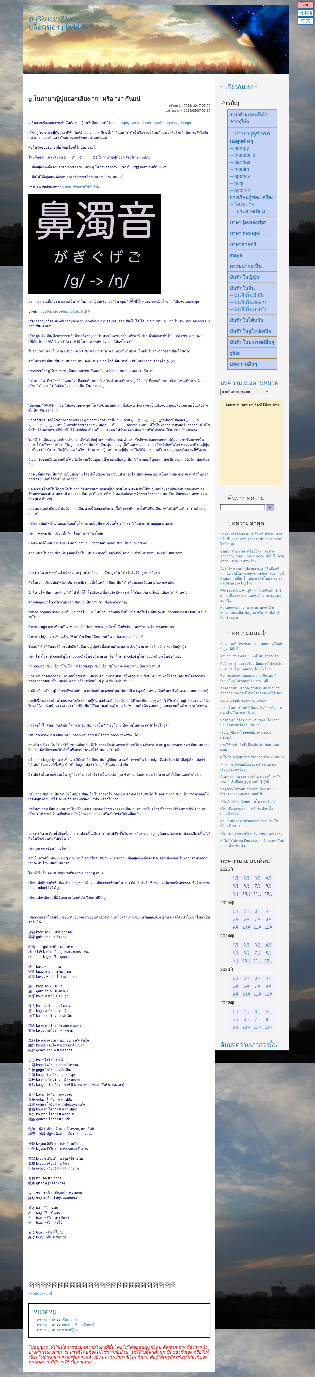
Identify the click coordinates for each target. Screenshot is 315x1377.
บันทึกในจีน (242, 288)
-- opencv (240, 176)
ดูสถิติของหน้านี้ (40, 1293)
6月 (247, 919)
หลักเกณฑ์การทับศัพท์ (78, 1325)
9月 (236, 927)
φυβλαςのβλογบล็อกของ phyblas (57, 23)
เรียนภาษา (70, 1320)
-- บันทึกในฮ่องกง (248, 302)
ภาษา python (252, 133)
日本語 (305, 12)
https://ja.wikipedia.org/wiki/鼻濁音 (65, 311)
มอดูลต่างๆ (241, 141)
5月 (236, 919)
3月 (258, 878)
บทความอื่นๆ (243, 364)
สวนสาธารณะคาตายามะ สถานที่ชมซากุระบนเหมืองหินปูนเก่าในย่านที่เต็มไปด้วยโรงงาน (251, 613)
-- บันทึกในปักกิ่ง (247, 295)
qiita (235, 353)
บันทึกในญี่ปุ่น (244, 277)
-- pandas (240, 162)
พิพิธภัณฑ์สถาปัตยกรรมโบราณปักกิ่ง (247, 801)
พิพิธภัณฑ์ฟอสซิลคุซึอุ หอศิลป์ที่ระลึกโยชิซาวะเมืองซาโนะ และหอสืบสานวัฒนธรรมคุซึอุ (251, 595)
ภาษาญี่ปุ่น (70, 1330)
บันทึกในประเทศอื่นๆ (252, 342)
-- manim (239, 169)
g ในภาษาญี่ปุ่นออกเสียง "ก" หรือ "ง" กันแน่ (252, 757)
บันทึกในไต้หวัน (246, 320)
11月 (258, 927)
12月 (269, 927)
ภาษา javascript (248, 222)
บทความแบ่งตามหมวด (249, 383)
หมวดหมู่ (45, 1311)
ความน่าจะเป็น (246, 266)
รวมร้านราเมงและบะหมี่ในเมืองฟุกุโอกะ (250, 656)
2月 (247, 878)
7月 (258, 919)
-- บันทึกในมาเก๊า (248, 309)
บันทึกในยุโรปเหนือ (250, 331)
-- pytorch (240, 190)
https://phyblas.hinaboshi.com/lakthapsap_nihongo (152, 123)
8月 (269, 919)
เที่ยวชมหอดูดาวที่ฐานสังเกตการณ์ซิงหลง (251, 833)
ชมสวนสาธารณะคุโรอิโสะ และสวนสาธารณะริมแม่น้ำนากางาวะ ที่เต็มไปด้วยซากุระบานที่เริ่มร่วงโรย (252, 556)
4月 (269, 878)
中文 (305, 20)
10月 (247, 927)
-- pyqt (237, 183)
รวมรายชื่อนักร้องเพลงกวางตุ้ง (243, 700)
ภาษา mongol (245, 233)
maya (236, 255)
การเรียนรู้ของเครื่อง (251, 197)
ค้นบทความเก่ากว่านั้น (248, 1044)
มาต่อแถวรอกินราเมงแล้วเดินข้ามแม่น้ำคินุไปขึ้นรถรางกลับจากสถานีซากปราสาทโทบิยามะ (251, 539)
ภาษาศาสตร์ (46, 1320)
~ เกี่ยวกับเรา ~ (239, 86)
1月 (236, 878)
